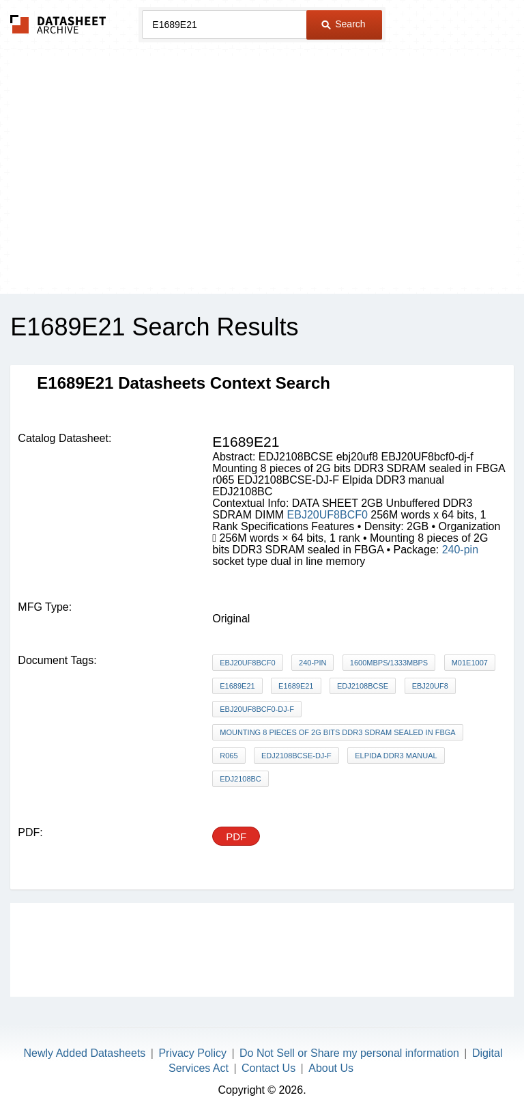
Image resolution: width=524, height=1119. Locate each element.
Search (343, 23)
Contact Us (268, 1068)
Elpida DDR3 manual (396, 755)
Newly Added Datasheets (85, 1053)
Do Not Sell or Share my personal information (349, 1053)
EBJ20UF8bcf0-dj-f (257, 709)
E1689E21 (237, 686)
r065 (228, 755)
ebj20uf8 (430, 686)
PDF (236, 836)
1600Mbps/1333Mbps (389, 663)
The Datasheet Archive (58, 24)
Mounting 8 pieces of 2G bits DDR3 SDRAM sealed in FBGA (337, 732)
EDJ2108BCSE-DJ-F (296, 755)
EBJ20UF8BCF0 (329, 515)
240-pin (460, 549)
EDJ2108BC (240, 779)
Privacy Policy (192, 1053)
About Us (330, 1068)
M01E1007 (470, 663)
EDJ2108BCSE (362, 686)
